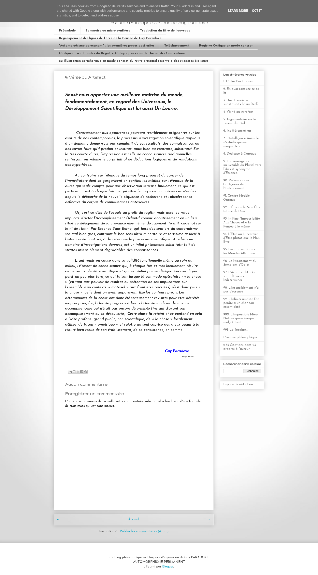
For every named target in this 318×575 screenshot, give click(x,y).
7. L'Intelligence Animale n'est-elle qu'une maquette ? (241, 142)
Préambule (67, 30)
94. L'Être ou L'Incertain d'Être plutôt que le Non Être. (241, 238)
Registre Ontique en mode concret (226, 45)
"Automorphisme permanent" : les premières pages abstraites (106, 45)
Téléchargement (176, 45)
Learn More (238, 11)
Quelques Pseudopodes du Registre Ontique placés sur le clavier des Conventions (122, 53)
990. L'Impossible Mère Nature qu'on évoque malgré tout (240, 318)
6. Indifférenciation (237, 130)
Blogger (167, 566)
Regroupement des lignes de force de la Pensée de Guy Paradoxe (110, 38)
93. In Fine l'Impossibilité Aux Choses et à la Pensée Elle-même (241, 222)
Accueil (133, 519)
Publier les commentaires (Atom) (144, 531)
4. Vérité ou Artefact (238, 112)
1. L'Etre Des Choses (238, 81)
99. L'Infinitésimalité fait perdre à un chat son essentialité (241, 303)
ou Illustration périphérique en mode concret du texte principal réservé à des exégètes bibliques (133, 61)
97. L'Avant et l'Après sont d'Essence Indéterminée (239, 276)
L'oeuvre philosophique (240, 337)
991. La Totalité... (235, 329)
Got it (257, 11)
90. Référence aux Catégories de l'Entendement (236, 184)
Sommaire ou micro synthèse (108, 30)
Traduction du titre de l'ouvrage (165, 30)
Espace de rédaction (238, 384)
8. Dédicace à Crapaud (239, 153)
